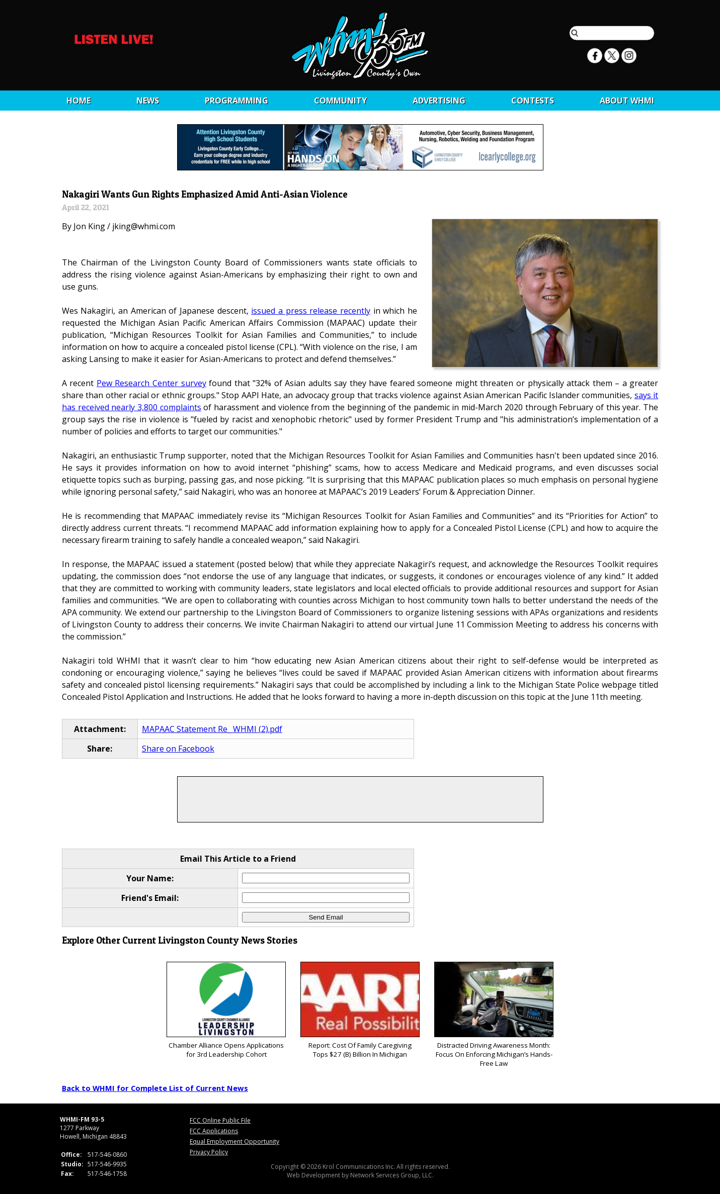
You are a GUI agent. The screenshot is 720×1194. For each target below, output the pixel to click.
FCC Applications (214, 1131)
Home (78, 100)
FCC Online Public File (220, 1120)
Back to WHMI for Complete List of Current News (155, 1088)
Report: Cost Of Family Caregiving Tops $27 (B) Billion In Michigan (360, 1010)
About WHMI (627, 100)
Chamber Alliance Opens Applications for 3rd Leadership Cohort (226, 1010)
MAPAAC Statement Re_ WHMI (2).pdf (212, 728)
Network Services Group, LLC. (392, 1175)
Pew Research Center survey (151, 383)
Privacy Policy (209, 1152)
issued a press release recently (310, 310)
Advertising (439, 100)
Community (340, 100)
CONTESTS (532, 100)
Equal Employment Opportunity (234, 1141)
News (147, 100)
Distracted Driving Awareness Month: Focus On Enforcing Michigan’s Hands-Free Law (493, 1015)
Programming (236, 100)
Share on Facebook (178, 748)
